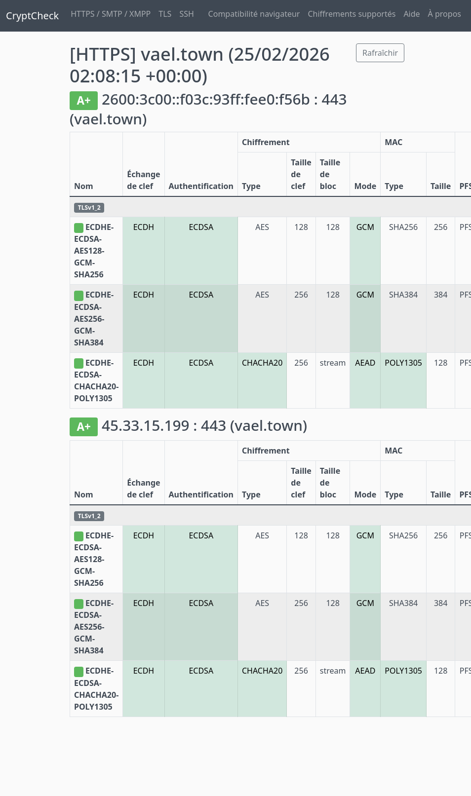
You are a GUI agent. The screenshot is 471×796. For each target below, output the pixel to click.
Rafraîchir (380, 52)
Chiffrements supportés (351, 13)
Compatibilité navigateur (254, 13)
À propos (444, 13)
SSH (186, 13)
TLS (164, 13)
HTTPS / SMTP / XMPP (111, 13)
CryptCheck (32, 15)
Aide (411, 13)
